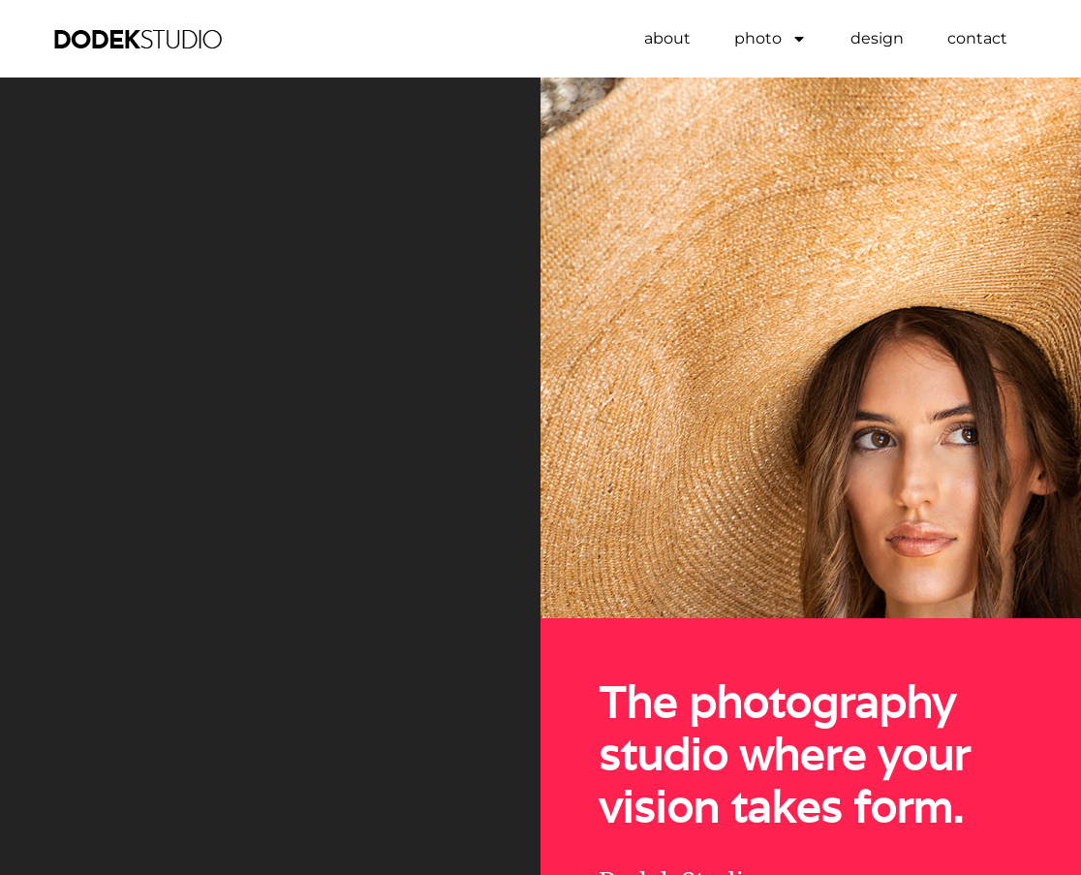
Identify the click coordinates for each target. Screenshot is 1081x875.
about (667, 38)
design (877, 38)
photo (770, 38)
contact (977, 38)
